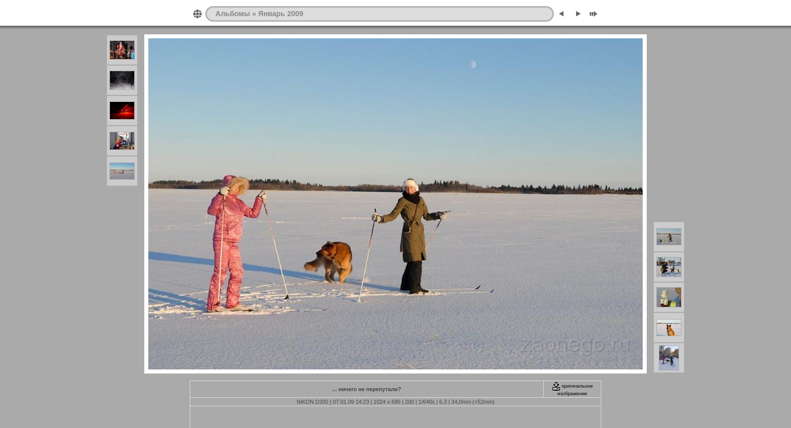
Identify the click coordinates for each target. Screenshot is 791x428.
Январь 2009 (280, 14)
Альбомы (232, 14)
